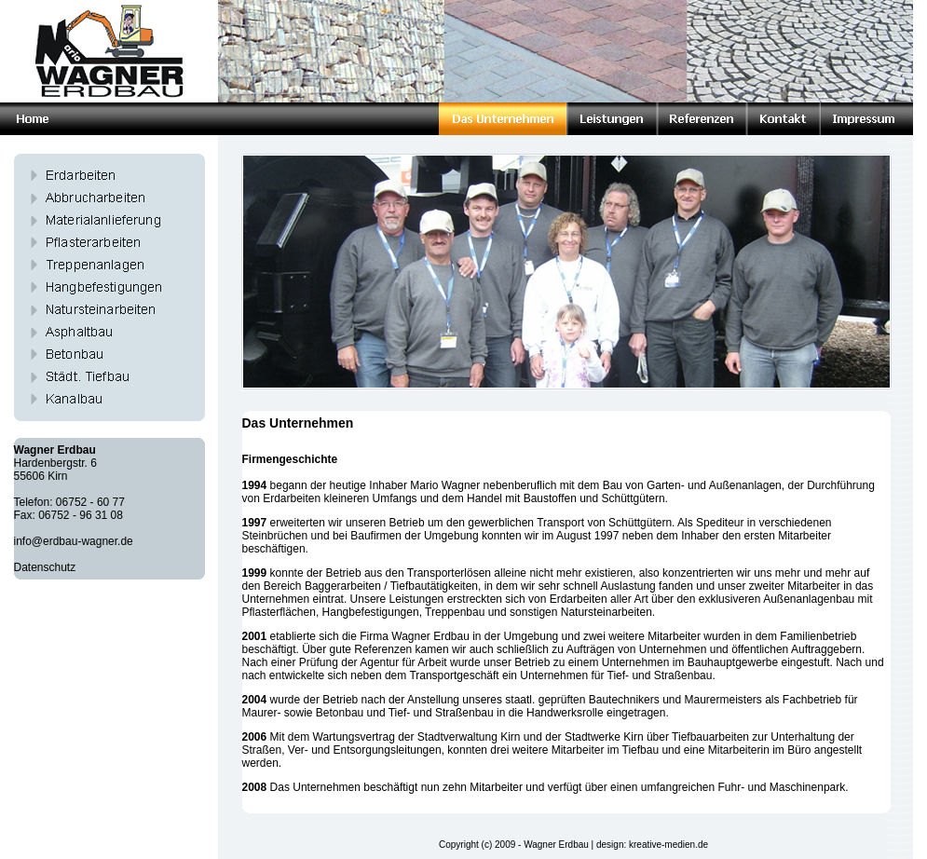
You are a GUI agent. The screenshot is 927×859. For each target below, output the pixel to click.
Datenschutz (45, 567)
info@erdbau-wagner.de (73, 541)
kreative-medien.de (668, 844)
